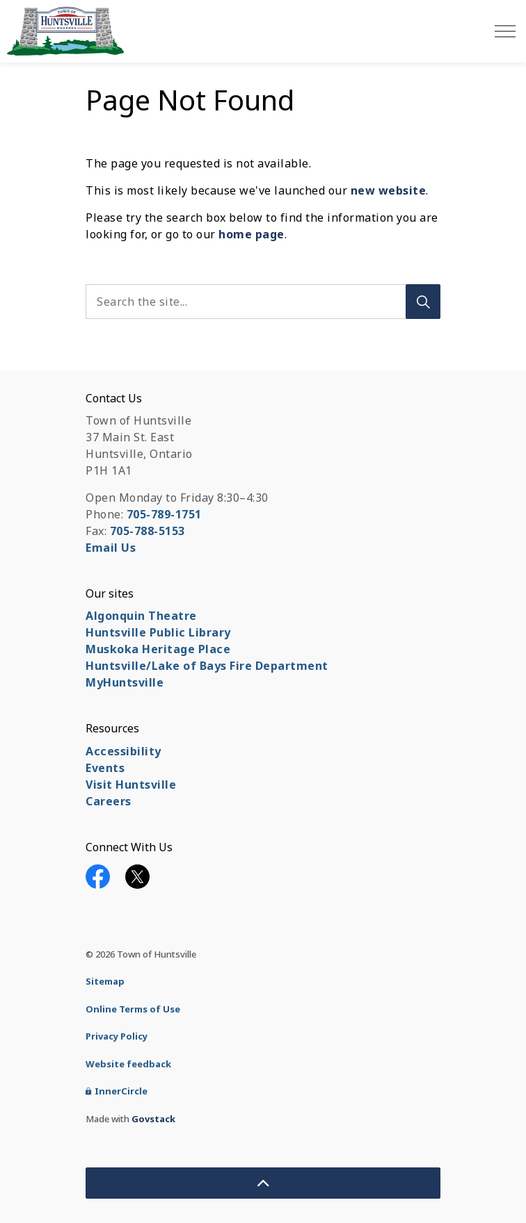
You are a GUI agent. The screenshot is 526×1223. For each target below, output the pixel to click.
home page (251, 234)
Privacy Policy (117, 1036)
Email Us (111, 547)
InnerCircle (117, 1091)
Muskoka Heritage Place (158, 649)
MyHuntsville (125, 682)
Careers (109, 801)
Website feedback (128, 1064)
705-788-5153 (147, 531)
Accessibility (123, 751)
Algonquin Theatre (141, 615)
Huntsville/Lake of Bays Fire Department (207, 665)
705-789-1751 (164, 514)
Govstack (153, 1119)
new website (389, 190)
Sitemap (105, 981)
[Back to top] (263, 1183)
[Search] (423, 301)
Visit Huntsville (131, 784)
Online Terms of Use (133, 1009)
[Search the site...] (263, 301)
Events (105, 767)
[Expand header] (505, 31)
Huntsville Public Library (158, 632)
